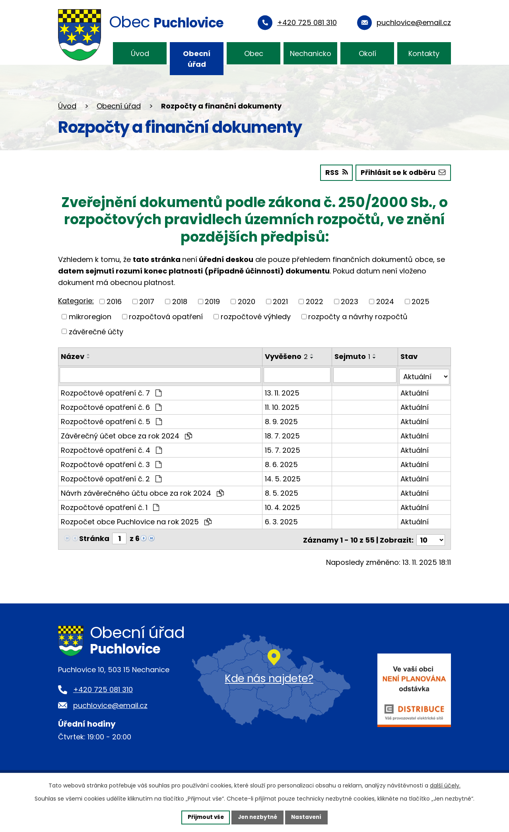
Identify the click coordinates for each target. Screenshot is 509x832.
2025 (420, 301)
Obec (253, 53)
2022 (314, 301)
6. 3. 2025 (281, 519)
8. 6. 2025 (281, 462)
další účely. (445, 785)
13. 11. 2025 (282, 391)
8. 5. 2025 (282, 491)
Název (72, 356)
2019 (212, 301)
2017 (146, 301)
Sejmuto (353, 356)
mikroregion (90, 316)
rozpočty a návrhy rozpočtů (358, 316)
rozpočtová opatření (166, 316)
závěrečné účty (96, 331)
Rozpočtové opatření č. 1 (110, 505)
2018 (179, 301)
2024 (385, 301)
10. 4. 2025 (283, 505)
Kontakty (423, 53)
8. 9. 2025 (281, 419)
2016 (114, 301)
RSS (333, 172)
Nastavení (308, 817)
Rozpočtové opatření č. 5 (111, 419)
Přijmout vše (203, 817)
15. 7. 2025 (283, 448)
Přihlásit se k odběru (402, 172)
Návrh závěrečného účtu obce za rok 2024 (142, 491)
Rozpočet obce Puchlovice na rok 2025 (136, 519)
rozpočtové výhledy (256, 316)
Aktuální (415, 391)
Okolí (367, 53)
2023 (349, 301)
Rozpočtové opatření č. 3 (111, 462)
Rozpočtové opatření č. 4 (111, 448)
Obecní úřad (196, 58)
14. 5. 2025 (283, 476)
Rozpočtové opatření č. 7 (111, 391)
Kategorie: (76, 300)
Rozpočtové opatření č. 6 (111, 405)
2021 (280, 301)
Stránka (94, 536)
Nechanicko (310, 53)
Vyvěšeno (286, 356)
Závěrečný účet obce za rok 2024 (126, 433)
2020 (246, 301)
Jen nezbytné (257, 817)
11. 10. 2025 (282, 405)
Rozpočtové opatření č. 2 (111, 476)
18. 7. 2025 (282, 433)
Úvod (140, 53)
